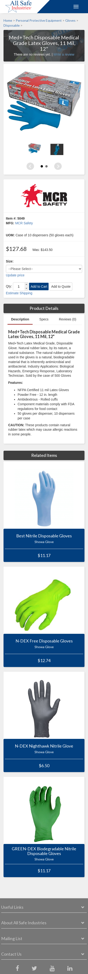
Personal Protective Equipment (39, 20)
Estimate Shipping (19, 293)
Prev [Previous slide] (30, 166)
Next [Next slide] (58, 166)
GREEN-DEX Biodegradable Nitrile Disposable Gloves (44, 851)
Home (8, 20)
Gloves (70, 20)
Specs (44, 319)
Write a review (64, 54)
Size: (10, 261)
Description (20, 319)
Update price (15, 275)
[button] (26, 284)
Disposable (12, 26)
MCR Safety (24, 223)
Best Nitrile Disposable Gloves (44, 536)
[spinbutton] (18, 286)
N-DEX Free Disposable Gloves (44, 641)
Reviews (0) (67, 319)
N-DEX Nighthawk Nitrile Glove (44, 746)
